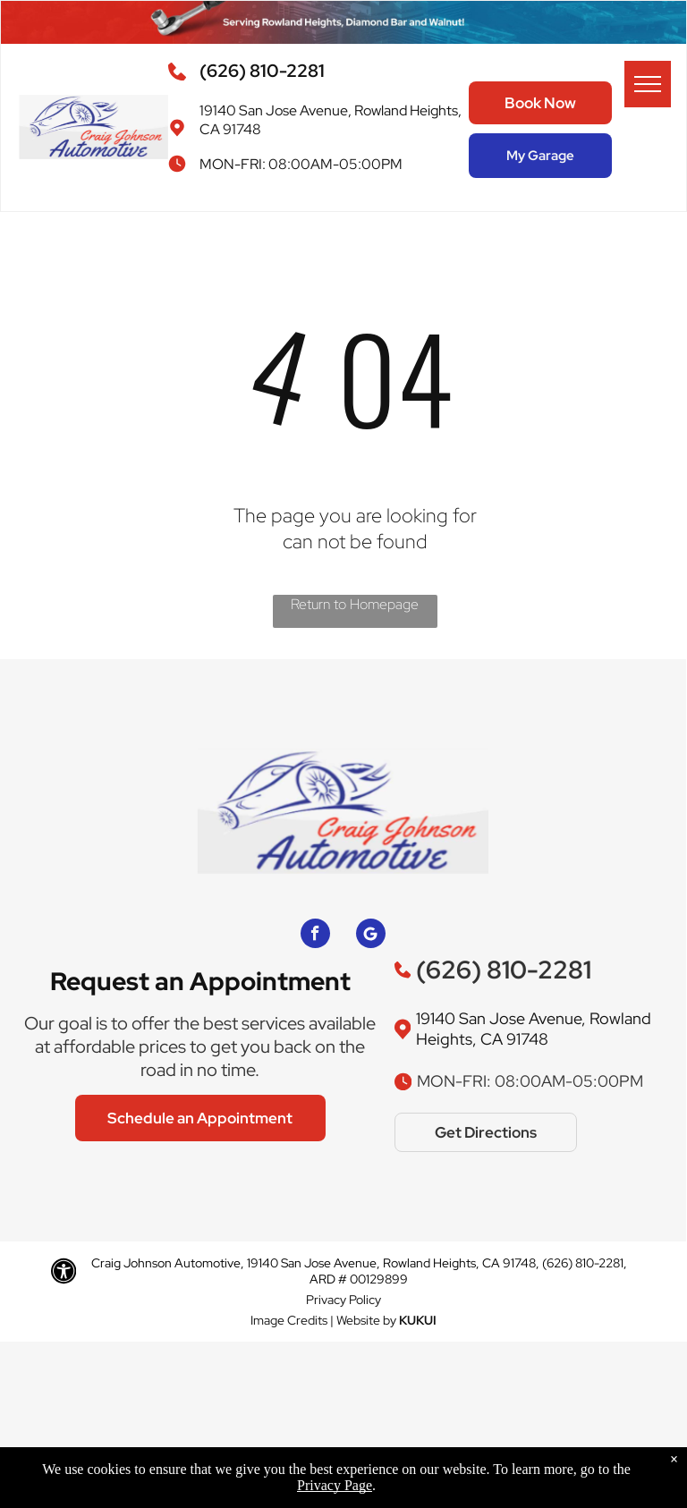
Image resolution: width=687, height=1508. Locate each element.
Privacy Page (334, 1485)
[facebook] (315, 936)
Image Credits (288, 1320)
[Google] (371, 936)
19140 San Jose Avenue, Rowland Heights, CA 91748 (533, 1028)
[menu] (647, 84)
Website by (366, 1320)
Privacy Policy (343, 1300)
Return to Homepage (355, 604)
